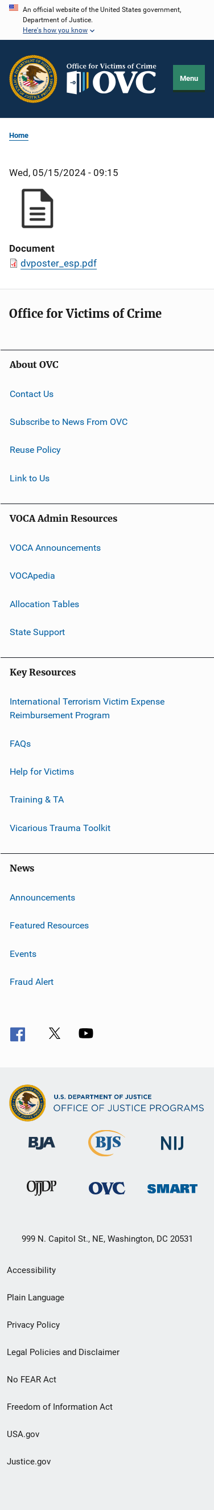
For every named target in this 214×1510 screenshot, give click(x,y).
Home (18, 135)
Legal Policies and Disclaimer (63, 1352)
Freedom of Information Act (60, 1407)
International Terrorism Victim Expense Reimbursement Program (87, 708)
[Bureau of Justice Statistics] (106, 1158)
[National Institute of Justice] (172, 1152)
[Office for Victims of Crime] (107, 1196)
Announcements (42, 897)
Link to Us (30, 477)
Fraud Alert (32, 981)
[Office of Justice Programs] (33, 79)
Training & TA (37, 799)
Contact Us (32, 393)
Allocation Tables (44, 604)
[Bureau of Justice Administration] (41, 1151)
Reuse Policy (35, 449)
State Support (37, 632)
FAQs (20, 743)
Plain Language (35, 1297)
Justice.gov (29, 1461)
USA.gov (23, 1434)
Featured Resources (49, 925)
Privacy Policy (33, 1325)
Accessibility (31, 1270)
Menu (189, 78)
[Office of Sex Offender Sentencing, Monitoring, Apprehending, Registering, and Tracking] (172, 1195)
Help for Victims (42, 771)
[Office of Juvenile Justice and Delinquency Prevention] (41, 1198)
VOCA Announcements (55, 547)
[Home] (115, 79)
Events (23, 953)
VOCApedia (32, 575)
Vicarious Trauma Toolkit (60, 827)
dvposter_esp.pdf (58, 263)
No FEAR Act (31, 1379)
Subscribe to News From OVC (68, 421)
